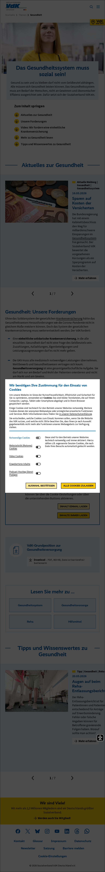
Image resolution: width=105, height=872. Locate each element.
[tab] (22, 438)
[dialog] (52, 436)
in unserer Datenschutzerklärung (75, 413)
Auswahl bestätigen (41, 485)
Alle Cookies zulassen (78, 485)
